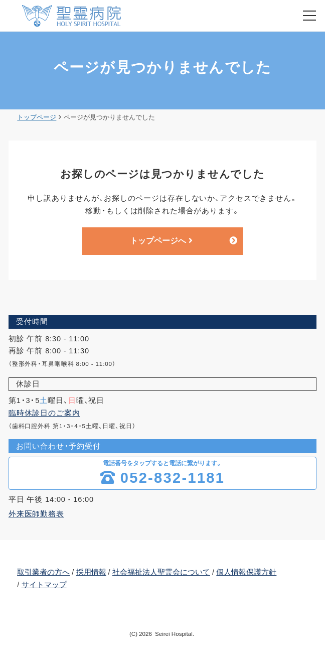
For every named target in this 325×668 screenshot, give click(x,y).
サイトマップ (44, 585)
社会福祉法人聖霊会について (161, 573)
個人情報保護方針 (246, 573)
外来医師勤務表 (36, 514)
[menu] (309, 15)
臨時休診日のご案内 (44, 414)
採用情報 (91, 573)
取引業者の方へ (43, 573)
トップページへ (161, 241)
